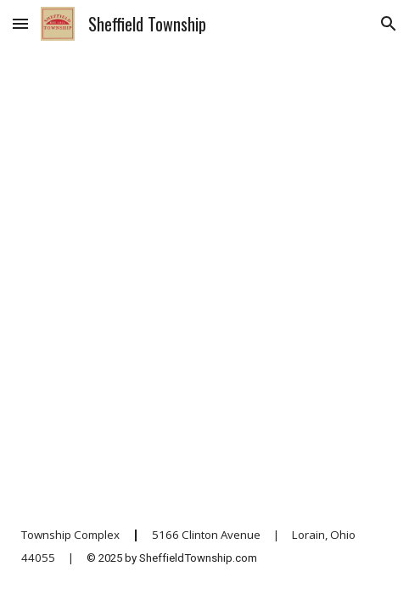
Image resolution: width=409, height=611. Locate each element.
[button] (20, 23)
